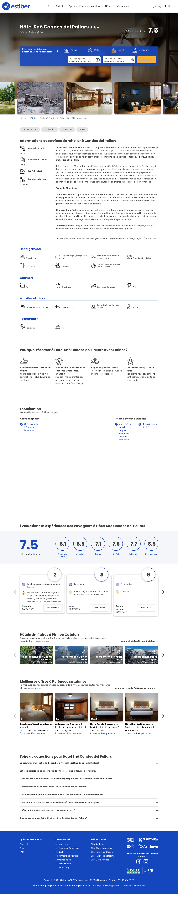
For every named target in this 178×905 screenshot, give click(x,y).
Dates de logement (77, 58)
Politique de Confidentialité (64, 885)
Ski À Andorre (97, 844)
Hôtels (109, 6)
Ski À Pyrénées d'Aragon (102, 852)
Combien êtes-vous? (113, 58)
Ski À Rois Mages (63, 867)
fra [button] (171, 6)
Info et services (30, 129)
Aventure (95, 6)
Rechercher (146, 59)
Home (23, 118)
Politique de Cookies (89, 885)
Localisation (49, 129)
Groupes (122, 6)
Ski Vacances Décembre (67, 848)
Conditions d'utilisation (134, 885)
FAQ (22, 852)
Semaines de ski (63, 859)
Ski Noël (59, 852)
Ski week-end (61, 844)
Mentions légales (41, 885)
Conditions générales (110, 885)
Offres (82, 129)
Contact (24, 844)
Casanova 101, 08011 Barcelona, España (97, 880)
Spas (72, 6)
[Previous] (57, 51)
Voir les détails (53, 608)
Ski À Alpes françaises (101, 848)
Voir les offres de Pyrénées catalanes (135, 688)
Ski (49, 6)
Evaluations (67, 129)
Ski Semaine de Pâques (66, 855)
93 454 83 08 (128, 880)
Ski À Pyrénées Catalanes (103, 855)
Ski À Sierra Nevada (100, 859)
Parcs (82, 6)
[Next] (154, 51)
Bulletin (60, 6)
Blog (22, 848)
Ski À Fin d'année (63, 863)
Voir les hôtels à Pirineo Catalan (138, 641)
